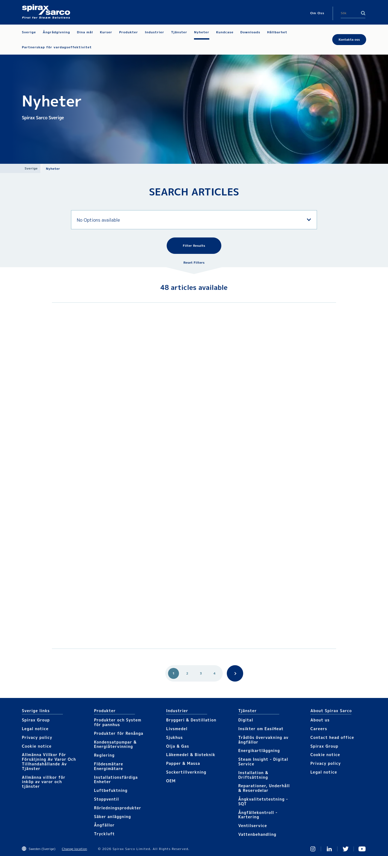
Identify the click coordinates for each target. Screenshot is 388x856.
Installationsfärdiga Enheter (116, 779)
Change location (74, 848)
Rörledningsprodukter (117, 807)
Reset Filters (193, 262)
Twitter (346, 848)
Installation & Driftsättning (253, 775)
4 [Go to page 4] (214, 673)
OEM (171, 780)
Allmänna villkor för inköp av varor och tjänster (43, 782)
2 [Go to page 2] (187, 673)
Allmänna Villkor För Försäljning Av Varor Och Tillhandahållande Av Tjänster (49, 761)
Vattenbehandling (257, 834)
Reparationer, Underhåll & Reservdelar (264, 788)
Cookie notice (37, 746)
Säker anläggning (112, 816)
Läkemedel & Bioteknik (190, 754)
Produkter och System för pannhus (117, 722)
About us (320, 720)
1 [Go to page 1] (173, 673)
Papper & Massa (183, 763)
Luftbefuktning (111, 790)
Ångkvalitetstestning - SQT (263, 801)
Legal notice (35, 728)
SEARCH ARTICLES (194, 192)
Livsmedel (176, 728)
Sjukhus (174, 737)
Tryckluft (104, 833)
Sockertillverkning (186, 772)
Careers (318, 728)
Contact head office (332, 737)
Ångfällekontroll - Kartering (258, 815)
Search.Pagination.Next (235, 673)
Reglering (104, 755)
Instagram (313, 848)
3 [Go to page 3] (201, 673)
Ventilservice (252, 825)
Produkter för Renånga (118, 733)
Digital (245, 720)
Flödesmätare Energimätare (108, 766)
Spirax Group (36, 720)
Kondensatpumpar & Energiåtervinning (115, 744)
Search (363, 13)
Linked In (329, 848)
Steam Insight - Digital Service (263, 761)
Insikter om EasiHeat (261, 728)
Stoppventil (106, 799)
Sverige (31, 168)
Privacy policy (37, 737)
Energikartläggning (259, 750)
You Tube (362, 848)
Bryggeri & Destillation (191, 720)
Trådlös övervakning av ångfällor (263, 740)
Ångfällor (104, 825)
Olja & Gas (177, 746)
